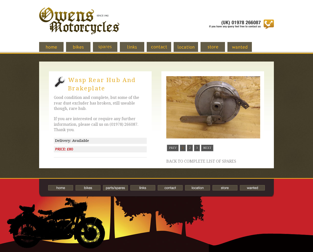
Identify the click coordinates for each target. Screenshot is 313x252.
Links (136, 49)
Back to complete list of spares (201, 161)
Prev (173, 148)
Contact (163, 49)
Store (216, 49)
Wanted (243, 49)
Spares (109, 49)
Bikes (88, 187)
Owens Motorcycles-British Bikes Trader (79, 25)
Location (189, 49)
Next (207, 148)
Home (55, 49)
